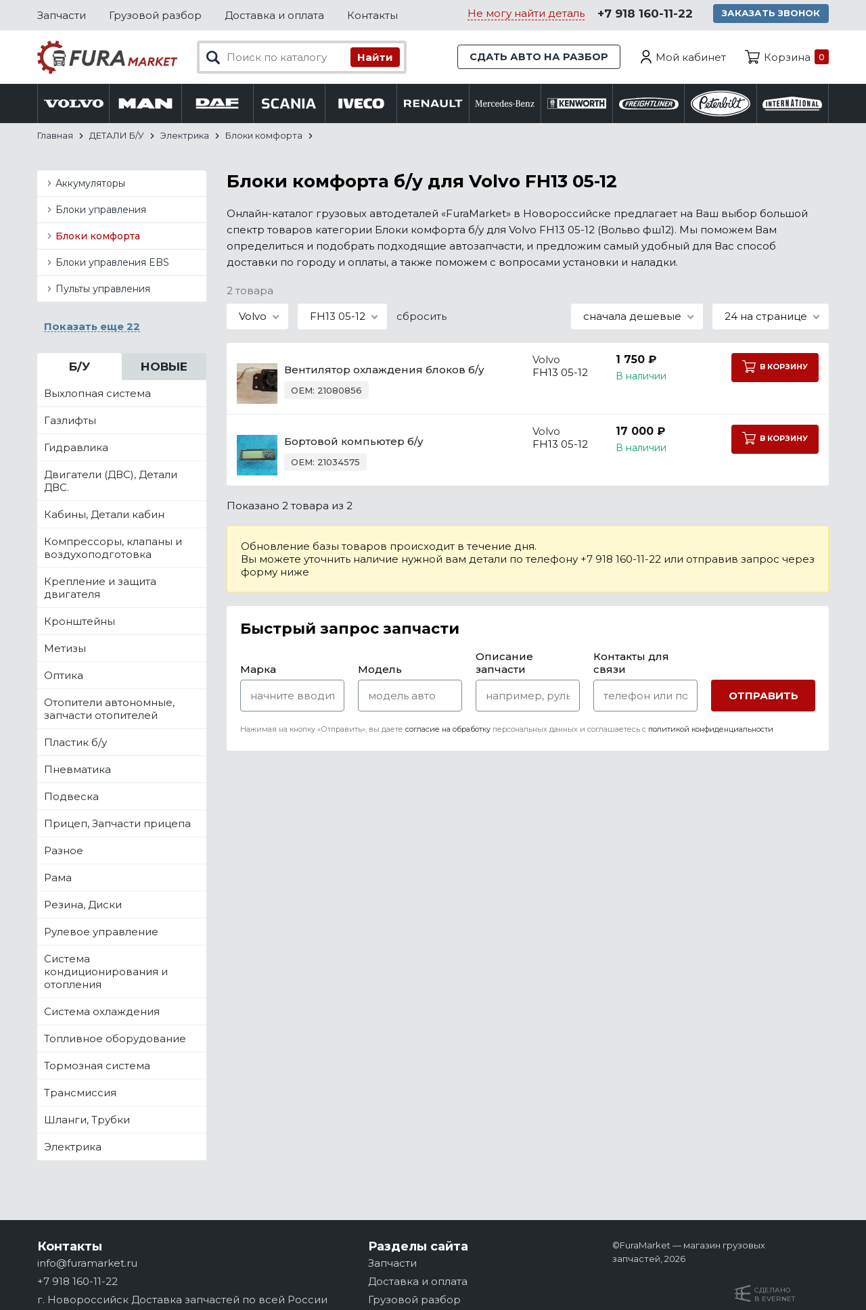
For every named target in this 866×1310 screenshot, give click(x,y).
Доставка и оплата (274, 15)
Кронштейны (79, 621)
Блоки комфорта (97, 237)
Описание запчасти (504, 663)
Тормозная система (97, 1066)
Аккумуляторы (90, 184)
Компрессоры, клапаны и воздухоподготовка (113, 548)
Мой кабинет (691, 57)
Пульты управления (102, 289)
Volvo (536, 360)
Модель (380, 669)
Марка (258, 669)
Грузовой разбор (155, 15)
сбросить (421, 316)
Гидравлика (76, 448)
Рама (58, 878)
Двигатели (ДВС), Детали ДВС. (110, 481)
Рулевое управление (101, 932)
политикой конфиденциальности (710, 729)
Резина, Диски (83, 905)
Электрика (72, 1147)
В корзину (774, 367)
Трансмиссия (80, 1093)
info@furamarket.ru (87, 1263)
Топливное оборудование (115, 1039)
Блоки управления (100, 210)
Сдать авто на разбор (538, 57)
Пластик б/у (75, 742)
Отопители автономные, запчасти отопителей (109, 709)
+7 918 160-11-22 (644, 14)
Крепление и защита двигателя (100, 588)
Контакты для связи (631, 663)
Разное (63, 851)
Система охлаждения (102, 1012)
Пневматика (77, 770)
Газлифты (70, 421)
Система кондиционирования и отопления (106, 972)
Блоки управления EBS (112, 263)
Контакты (372, 15)
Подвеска (71, 797)
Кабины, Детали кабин (104, 515)
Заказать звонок (772, 13)
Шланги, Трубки (87, 1120)
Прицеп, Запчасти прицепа (117, 824)
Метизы (65, 648)
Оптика (63, 676)
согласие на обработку (448, 729)
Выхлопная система (97, 394)
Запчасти (61, 15)
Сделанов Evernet (774, 1294)
